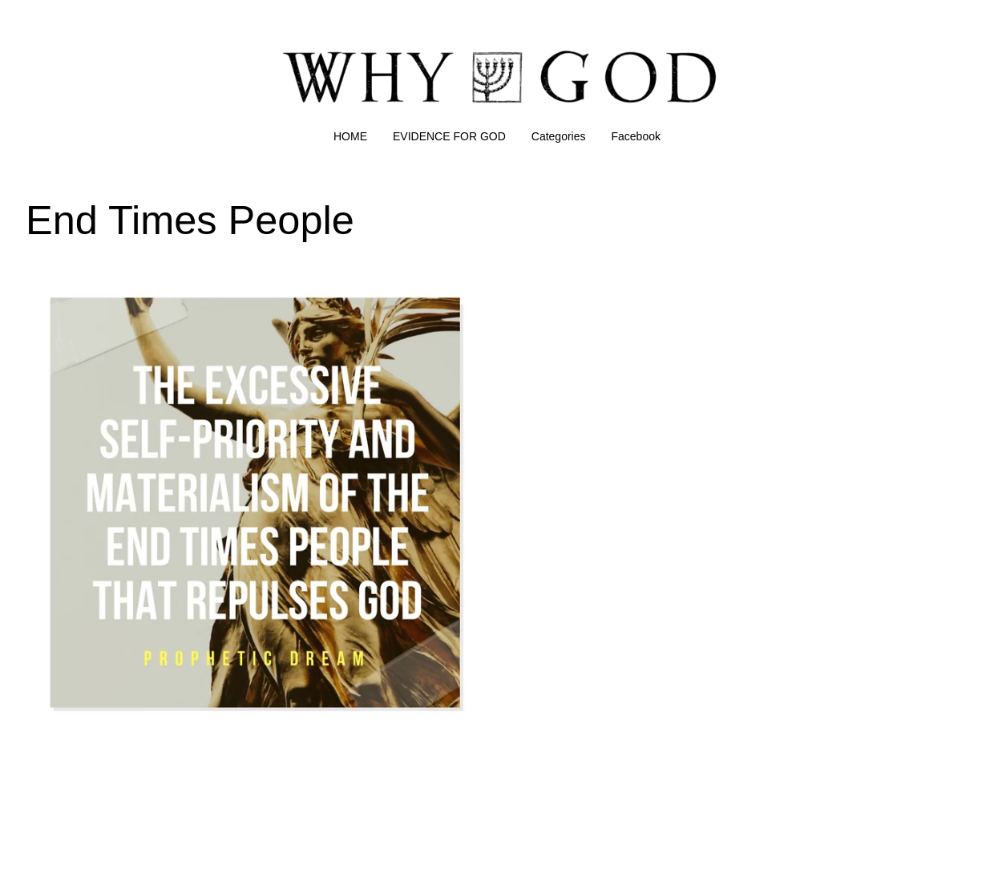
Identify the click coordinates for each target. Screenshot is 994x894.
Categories (558, 136)
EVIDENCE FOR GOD (449, 136)
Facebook (636, 136)
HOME (350, 136)
